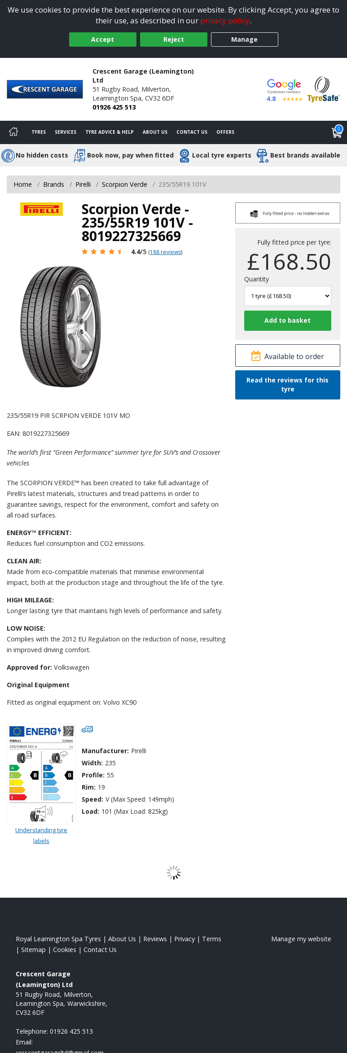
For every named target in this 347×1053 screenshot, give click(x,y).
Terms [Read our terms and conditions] (211, 939)
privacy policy (225, 20)
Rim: (89, 787)
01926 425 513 (114, 107)
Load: (90, 811)
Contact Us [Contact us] (191, 132)
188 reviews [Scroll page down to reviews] (165, 252)
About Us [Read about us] (122, 939)
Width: (92, 763)
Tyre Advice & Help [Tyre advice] (109, 132)
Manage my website (301, 939)
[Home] (13, 132)
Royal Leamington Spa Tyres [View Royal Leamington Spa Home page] (58, 939)
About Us (155, 132)
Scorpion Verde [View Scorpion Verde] (124, 184)
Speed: (92, 799)
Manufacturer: (105, 750)
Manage (244, 39)
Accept (102, 39)
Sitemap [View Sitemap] (33, 949)
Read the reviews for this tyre (287, 384)
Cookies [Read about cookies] (64, 949)
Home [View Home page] (22, 184)
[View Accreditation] (323, 88)
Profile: (93, 775)
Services (65, 132)
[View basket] (337, 132)
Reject (173, 39)
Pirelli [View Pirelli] (83, 184)
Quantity (256, 279)
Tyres (38, 132)
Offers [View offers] (225, 132)
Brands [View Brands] (53, 184)
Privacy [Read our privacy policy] (184, 939)
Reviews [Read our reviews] (155, 939)
